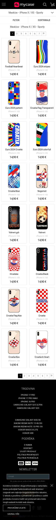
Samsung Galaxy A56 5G (28, 420)
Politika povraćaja (28, 458)
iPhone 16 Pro (28, 401)
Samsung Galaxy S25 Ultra (28, 405)
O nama (28, 445)
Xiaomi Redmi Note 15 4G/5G (28, 423)
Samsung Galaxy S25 (28, 408)
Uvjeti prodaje (28, 451)
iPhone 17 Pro (28, 395)
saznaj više (13, 514)
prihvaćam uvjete (17, 508)
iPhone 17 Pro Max (28, 398)
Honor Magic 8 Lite (28, 430)
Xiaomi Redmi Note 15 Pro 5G (28, 426)
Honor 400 (28, 433)
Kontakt (28, 448)
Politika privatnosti (28, 455)
